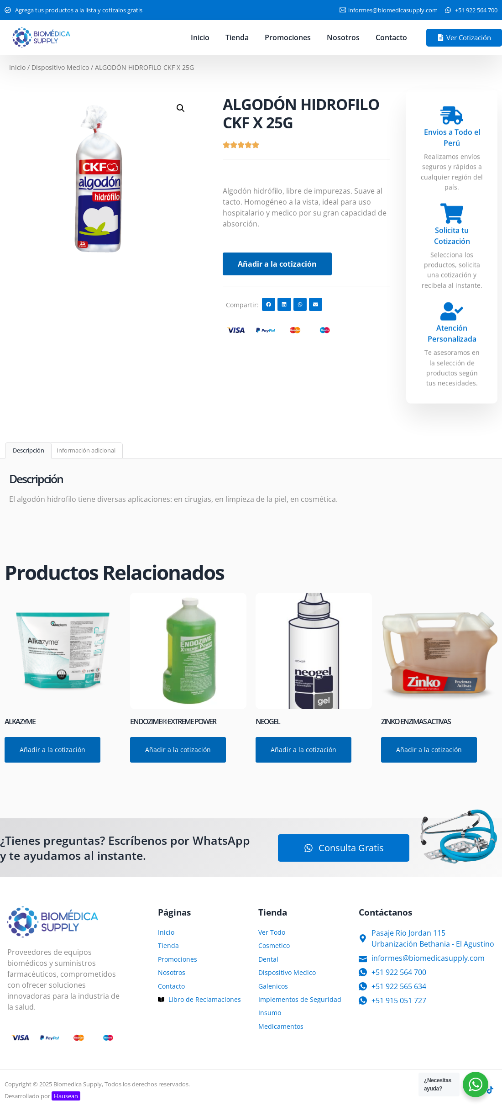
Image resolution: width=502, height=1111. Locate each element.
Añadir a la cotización (277, 264)
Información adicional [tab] (86, 450)
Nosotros (343, 37)
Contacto (391, 37)
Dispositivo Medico (60, 67)
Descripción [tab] (28, 450)
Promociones (288, 37)
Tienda (237, 37)
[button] (181, 108)
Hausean (66, 1096)
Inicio (200, 37)
